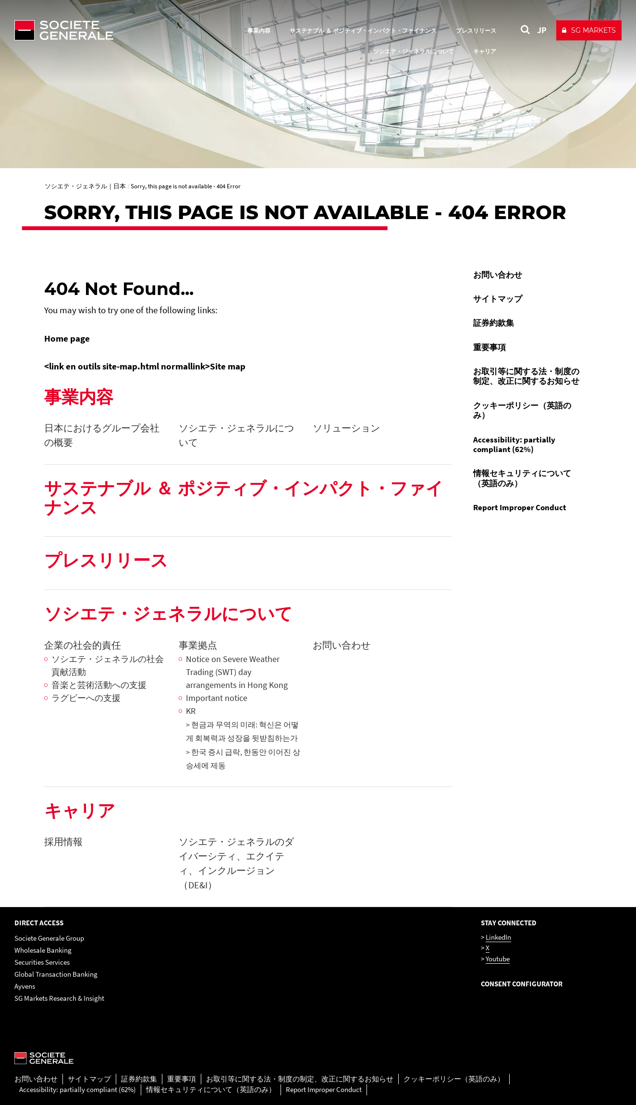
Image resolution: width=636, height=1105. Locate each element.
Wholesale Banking (43, 950)
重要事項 (489, 347)
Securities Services (42, 962)
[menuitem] (529, 274)
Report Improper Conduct (519, 507)
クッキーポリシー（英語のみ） (522, 410)
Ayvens (24, 986)
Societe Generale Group (49, 938)
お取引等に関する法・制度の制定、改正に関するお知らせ (526, 376)
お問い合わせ (497, 275)
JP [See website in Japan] (542, 30)
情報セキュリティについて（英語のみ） (522, 478)
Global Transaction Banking (56, 974)
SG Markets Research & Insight (59, 998)
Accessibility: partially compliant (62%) (514, 444)
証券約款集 (493, 323)
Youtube (498, 958)
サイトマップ (497, 299)
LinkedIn (498, 937)
